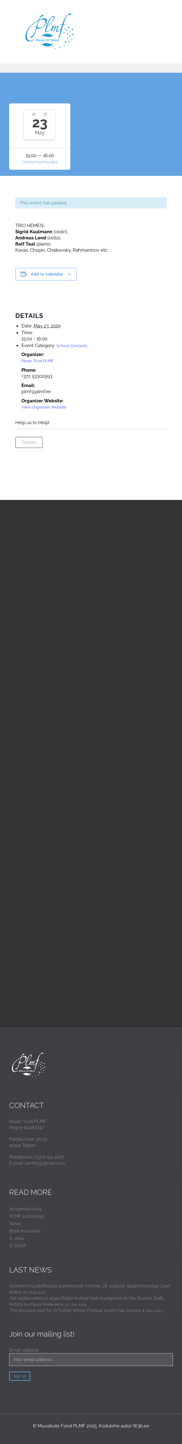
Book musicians (25, 1231)
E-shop (17, 1238)
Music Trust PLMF (37, 360)
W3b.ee (141, 1426)
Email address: (91, 1356)
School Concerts (71, 345)
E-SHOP (18, 1245)
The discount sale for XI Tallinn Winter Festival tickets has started (75, 1310)
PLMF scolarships (27, 1216)
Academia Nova (26, 1208)
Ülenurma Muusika (40, 162)
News (15, 1223)
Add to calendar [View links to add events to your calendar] (47, 274)
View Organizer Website (43, 407)
